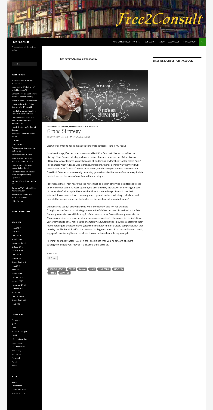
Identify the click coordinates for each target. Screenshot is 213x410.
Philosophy (91, 127)
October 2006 (18, 296)
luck (92, 269)
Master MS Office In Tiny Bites (126, 42)
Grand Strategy (64, 131)
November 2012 (19, 285)
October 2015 (18, 247)
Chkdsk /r (16, 140)
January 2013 (17, 281)
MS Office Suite (18, 346)
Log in (14, 382)
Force (72, 269)
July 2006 (16, 304)
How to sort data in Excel (22, 154)
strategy (118, 269)
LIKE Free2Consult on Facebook (173, 60)
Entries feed (17, 385)
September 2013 (19, 262)
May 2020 (16, 231)
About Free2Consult (169, 42)
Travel (14, 362)
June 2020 (16, 228)
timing (52, 273)
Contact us (150, 42)
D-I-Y (14, 324)
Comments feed (19, 389)
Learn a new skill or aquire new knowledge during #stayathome (23, 120)
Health (14, 335)
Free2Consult (20, 42)
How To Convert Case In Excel (24, 100)
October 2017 (18, 235)
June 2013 (16, 266)
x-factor (64, 273)
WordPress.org (18, 393)
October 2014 (18, 254)
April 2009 (16, 292)
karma (82, 269)
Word (14, 366)
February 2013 (18, 277)
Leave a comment (81, 137)
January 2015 (17, 250)
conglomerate (57, 269)
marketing (104, 269)
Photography (17, 354)
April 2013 (16, 269)
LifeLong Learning (19, 339)
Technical (16, 358)
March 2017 (17, 239)
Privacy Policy (190, 42)
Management (76, 127)
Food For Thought (57, 127)
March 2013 (17, 273)
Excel (14, 327)
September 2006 (19, 300)
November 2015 (19, 243)
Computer (16, 320)
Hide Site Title (17, 201)
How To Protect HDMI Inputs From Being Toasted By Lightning (23, 175)
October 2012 (18, 288)
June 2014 (16, 258)
